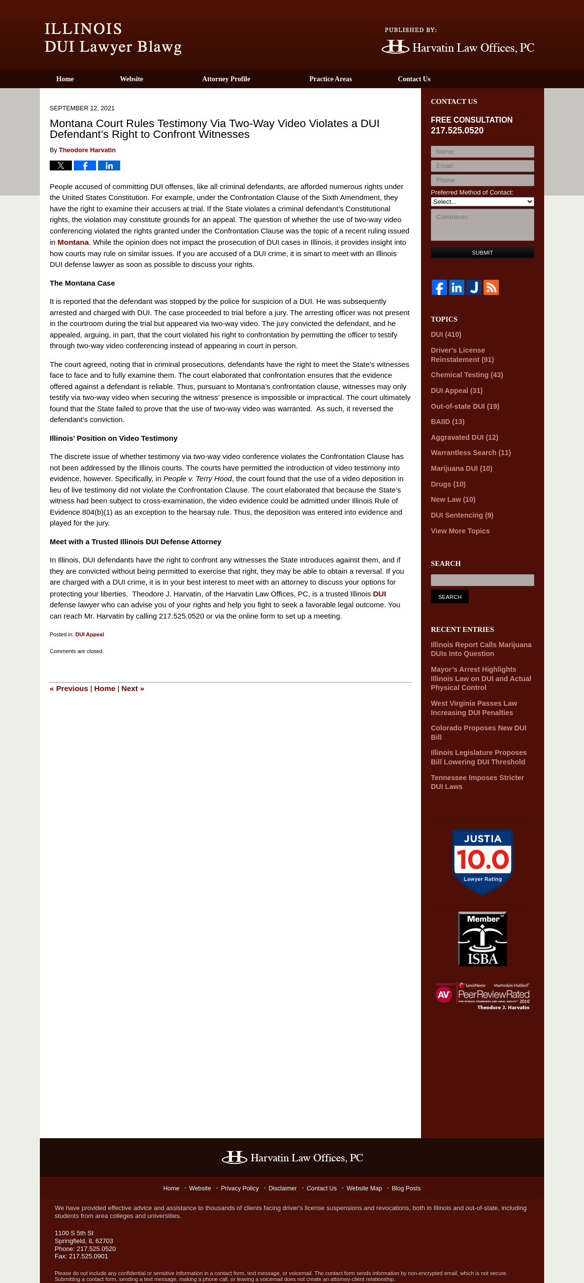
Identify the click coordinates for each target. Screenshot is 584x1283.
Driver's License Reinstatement (478, 353)
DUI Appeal (89, 633)
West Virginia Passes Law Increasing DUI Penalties (470, 690)
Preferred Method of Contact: (472, 192)
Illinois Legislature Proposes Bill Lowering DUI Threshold (480, 728)
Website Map (367, 1157)
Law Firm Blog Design (492, 1264)
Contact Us (453, 79)
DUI (379, 592)
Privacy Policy (240, 1157)
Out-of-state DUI (462, 401)
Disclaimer (283, 1157)
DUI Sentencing (459, 504)
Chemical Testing (463, 371)
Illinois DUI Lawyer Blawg (113, 39)
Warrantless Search (467, 445)
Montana (73, 241)
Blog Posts (410, 1157)
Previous (68, 686)
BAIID (446, 416)
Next (131, 686)
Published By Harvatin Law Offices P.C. (458, 41)
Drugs (446, 474)
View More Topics (458, 519)
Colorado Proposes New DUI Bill (480, 709)
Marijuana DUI (459, 459)
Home (78, 79)
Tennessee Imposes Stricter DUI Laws (479, 751)
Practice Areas (357, 79)
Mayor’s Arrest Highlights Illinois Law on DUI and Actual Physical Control (481, 663)
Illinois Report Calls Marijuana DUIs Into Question (476, 636)
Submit (482, 253)
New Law (451, 489)
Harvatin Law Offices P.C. (148, 1263)
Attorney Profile (252, 79)
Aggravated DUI (461, 430)
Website (157, 79)
